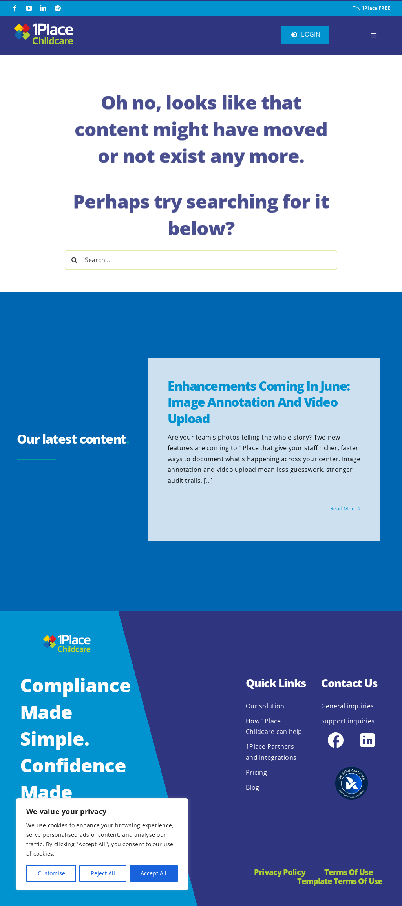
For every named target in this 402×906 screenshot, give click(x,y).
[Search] (74, 258)
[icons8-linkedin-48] (367, 734)
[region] (102, 844)
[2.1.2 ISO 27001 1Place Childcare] (351, 756)
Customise (51, 873)
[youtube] (29, 8)
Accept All (153, 873)
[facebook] (15, 8)
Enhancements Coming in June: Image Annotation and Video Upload (259, 402)
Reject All (103, 873)
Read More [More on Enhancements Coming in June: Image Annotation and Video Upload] (343, 508)
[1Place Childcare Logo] (43, 24)
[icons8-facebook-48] (335, 734)
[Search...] (201, 258)
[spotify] (58, 8)
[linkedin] (43, 8)
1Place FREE (376, 8)
